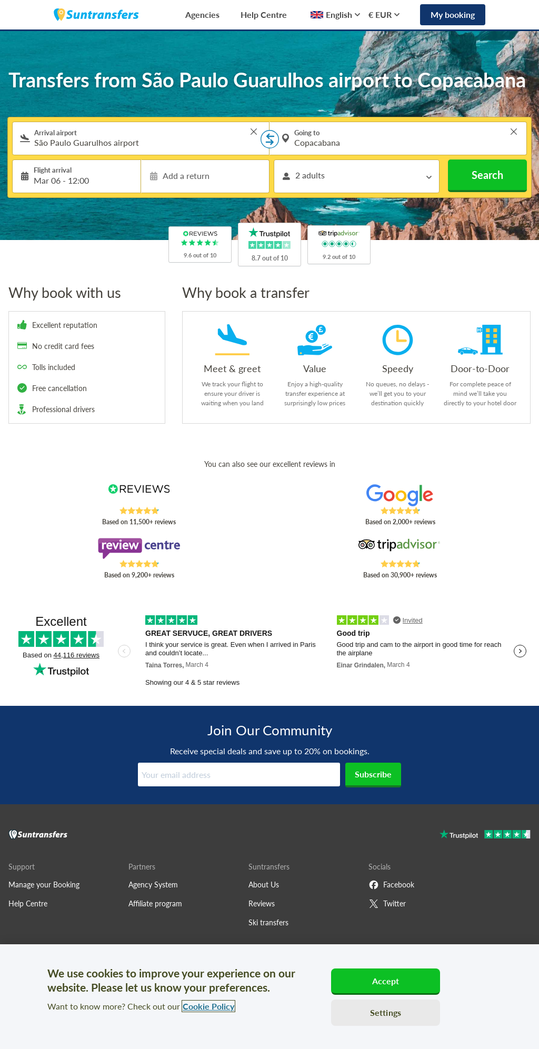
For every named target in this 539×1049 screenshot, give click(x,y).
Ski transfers (268, 922)
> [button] (254, 131)
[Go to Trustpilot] (485, 836)
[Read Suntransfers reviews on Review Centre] (139, 548)
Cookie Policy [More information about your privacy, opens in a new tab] (208, 1006)
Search (487, 174)
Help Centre (264, 14)
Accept (386, 981)
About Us (263, 884)
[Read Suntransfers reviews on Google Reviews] (400, 495)
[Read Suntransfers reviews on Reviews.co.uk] (139, 495)
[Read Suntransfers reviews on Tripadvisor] (400, 548)
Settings (385, 1012)
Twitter (387, 903)
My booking (453, 14)
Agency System (153, 884)
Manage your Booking (43, 884)
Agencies (202, 14)
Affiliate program (155, 903)
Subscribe (373, 774)
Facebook (391, 885)
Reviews (261, 903)
